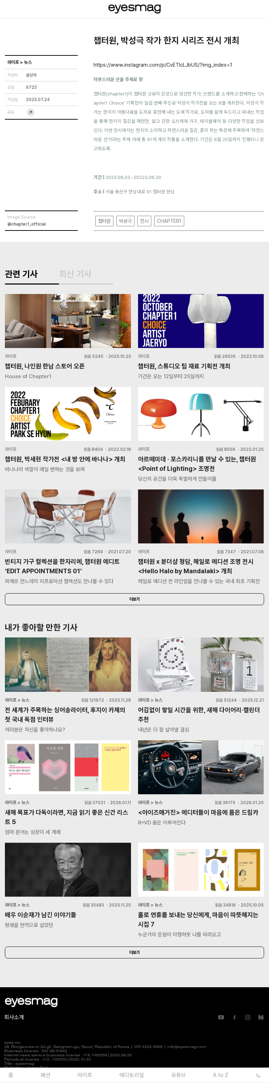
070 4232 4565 (148, 1047)
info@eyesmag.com (186, 1047)
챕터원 (104, 221)
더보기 (134, 599)
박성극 (125, 221)
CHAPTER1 (169, 221)
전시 (144, 221)
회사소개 (14, 1017)
